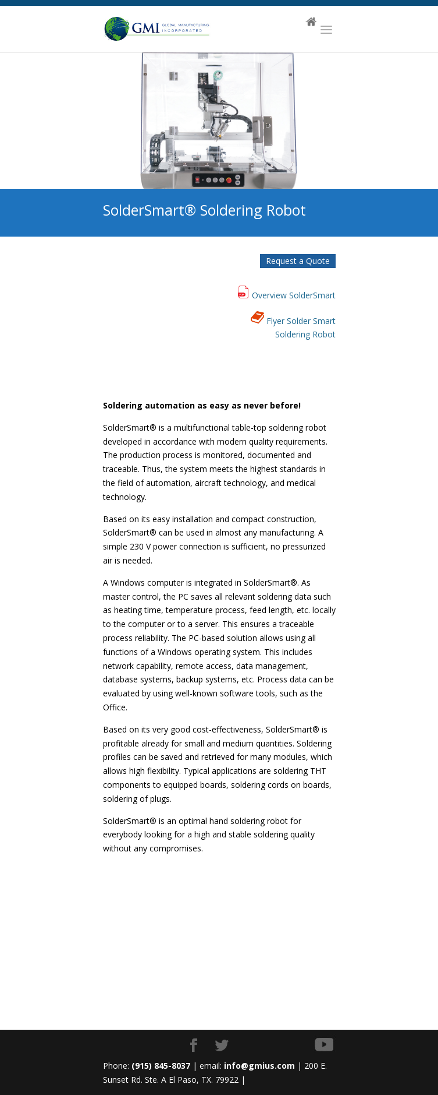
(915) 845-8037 (160, 1065)
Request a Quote (298, 260)
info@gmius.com (259, 1065)
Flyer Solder (288, 320)
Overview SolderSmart (294, 295)
